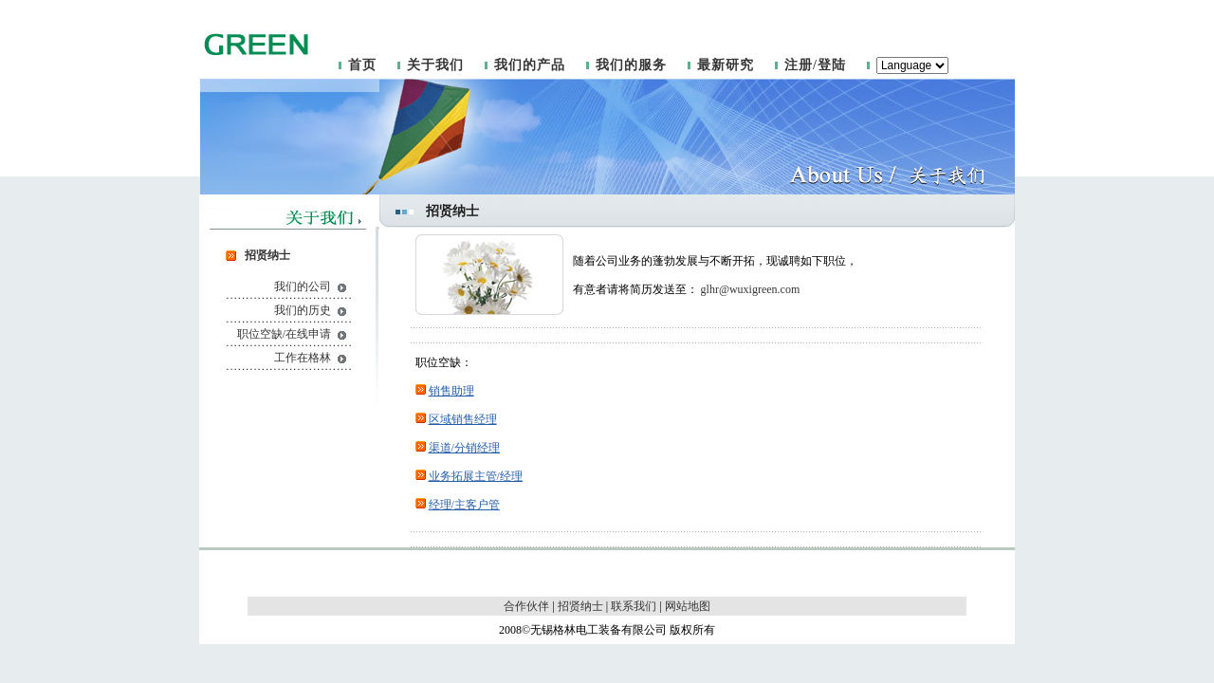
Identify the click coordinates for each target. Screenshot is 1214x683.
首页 (362, 65)
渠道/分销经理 (464, 447)
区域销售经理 (463, 419)
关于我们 (435, 65)
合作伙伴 (526, 606)
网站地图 (687, 606)
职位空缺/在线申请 (284, 334)
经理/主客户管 (464, 504)
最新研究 (725, 65)
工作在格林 (302, 357)
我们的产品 (529, 65)
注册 (798, 65)
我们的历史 (302, 310)
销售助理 (451, 390)
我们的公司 (302, 286)
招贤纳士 (580, 606)
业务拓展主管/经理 (476, 476)
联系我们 (633, 606)
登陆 (832, 65)
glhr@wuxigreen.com (750, 289)
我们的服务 (631, 65)
